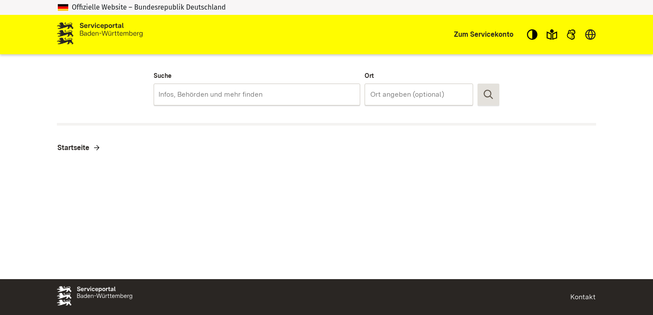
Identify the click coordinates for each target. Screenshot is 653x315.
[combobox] (257, 94)
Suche (163, 75)
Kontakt (583, 297)
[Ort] (418, 94)
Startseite (73, 148)
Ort (369, 75)
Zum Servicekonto (483, 34)
